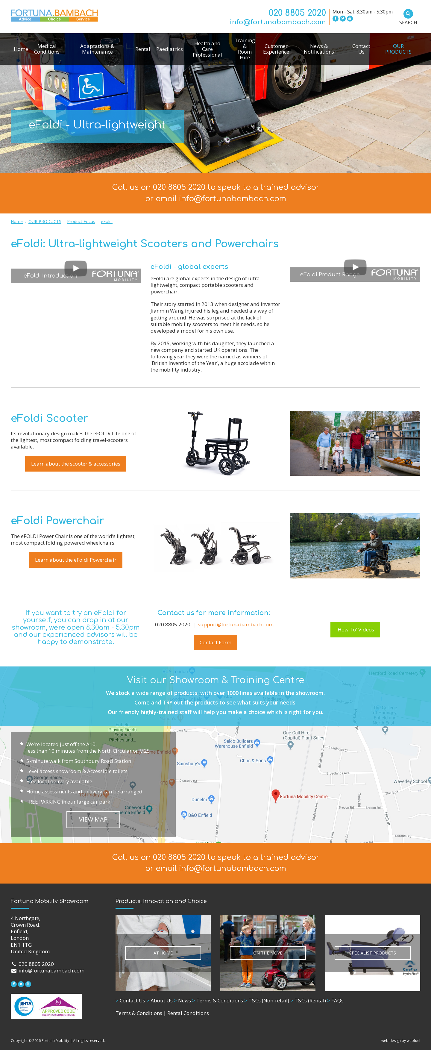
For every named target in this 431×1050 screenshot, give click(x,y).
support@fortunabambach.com (236, 624)
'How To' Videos (355, 629)
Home (21, 49)
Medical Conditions (47, 48)
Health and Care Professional (207, 48)
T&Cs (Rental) (308, 1000)
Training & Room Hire (245, 48)
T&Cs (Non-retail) (266, 1000)
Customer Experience (276, 48)
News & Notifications (319, 48)
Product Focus (81, 221)
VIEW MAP (93, 819)
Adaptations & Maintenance (97, 48)
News (182, 1000)
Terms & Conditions (217, 1000)
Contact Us (361, 48)
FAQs (335, 1000)
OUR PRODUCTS (398, 48)
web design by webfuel (400, 1040)
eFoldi (107, 221)
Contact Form (215, 642)
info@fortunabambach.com (278, 22)
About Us (159, 1000)
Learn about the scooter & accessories (75, 463)
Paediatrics (169, 49)
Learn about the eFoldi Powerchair (75, 559)
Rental (142, 49)
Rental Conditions (188, 1013)
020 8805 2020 (297, 13)
